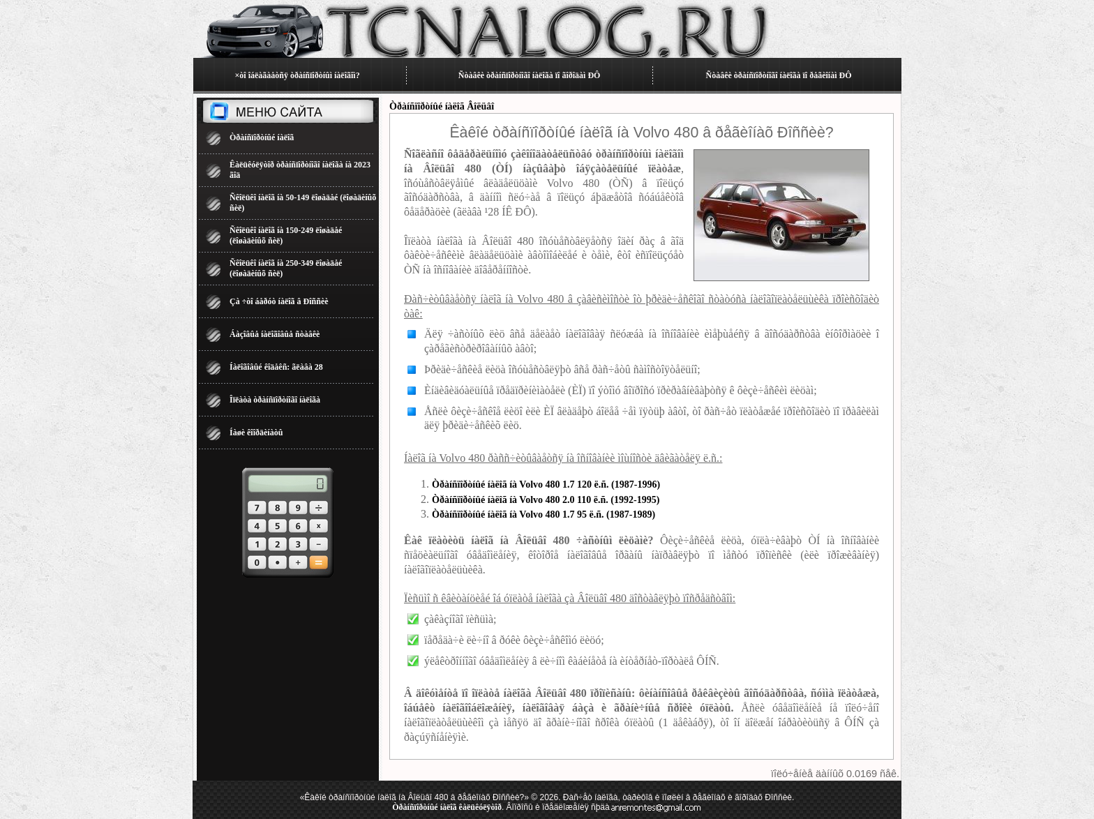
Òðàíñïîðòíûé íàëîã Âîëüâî (441, 106)
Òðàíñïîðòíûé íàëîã (262, 137)
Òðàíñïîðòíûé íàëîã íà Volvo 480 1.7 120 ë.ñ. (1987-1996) (546, 484)
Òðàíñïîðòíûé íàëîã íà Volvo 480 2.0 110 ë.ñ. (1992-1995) (545, 500)
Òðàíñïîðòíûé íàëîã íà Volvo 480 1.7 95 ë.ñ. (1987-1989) (543, 514)
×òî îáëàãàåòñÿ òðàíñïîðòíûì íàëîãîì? (296, 75)
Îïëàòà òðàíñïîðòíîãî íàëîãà (275, 400)
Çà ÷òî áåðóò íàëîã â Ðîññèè (279, 301)
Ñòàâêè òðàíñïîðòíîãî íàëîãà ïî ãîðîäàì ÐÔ (529, 75)
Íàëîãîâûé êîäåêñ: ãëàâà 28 (276, 367)
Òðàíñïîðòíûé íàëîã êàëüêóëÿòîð (447, 807)
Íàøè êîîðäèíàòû (256, 432)
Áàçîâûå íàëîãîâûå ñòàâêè (275, 334)
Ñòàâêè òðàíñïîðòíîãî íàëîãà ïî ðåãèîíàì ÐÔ (779, 75)
